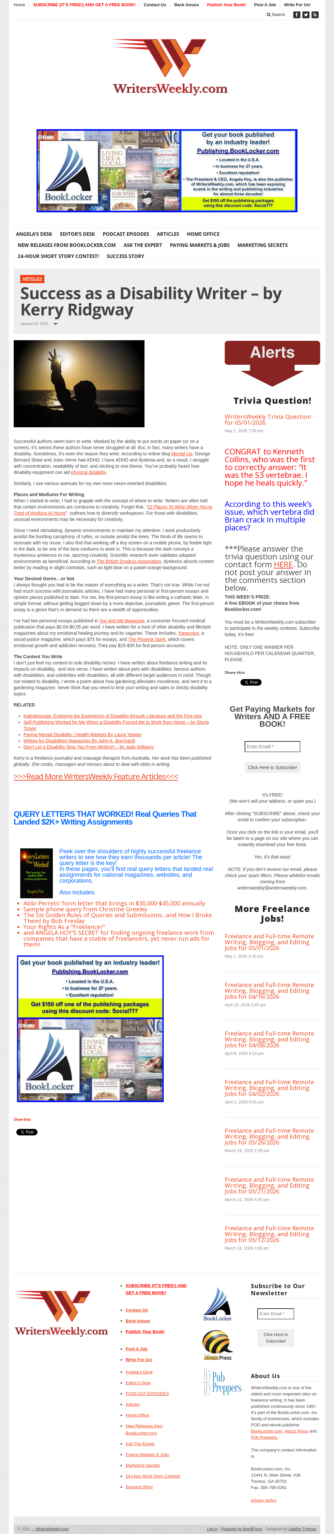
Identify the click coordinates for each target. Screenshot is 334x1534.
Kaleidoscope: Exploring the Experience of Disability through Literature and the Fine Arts (112, 716)
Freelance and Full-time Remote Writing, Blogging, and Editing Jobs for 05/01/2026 (269, 942)
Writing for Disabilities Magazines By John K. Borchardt (79, 740)
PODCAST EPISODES (126, 234)
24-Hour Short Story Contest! (58, 256)
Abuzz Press (296, 1431)
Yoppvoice (188, 633)
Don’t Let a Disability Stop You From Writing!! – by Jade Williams (88, 747)
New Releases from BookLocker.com (67, 245)
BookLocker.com (266, 1431)
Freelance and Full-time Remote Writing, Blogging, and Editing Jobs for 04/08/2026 (269, 1039)
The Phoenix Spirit (146, 639)
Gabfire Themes (302, 1529)
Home (19, 4)
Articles (168, 234)
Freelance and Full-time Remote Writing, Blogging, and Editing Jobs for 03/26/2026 (269, 1136)
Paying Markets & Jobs (200, 245)
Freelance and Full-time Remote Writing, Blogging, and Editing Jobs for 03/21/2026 (269, 1185)
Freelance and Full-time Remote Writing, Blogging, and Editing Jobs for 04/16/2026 (269, 990)
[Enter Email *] (272, 746)
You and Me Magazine (121, 620)
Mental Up (182, 453)
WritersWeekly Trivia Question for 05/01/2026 (268, 419)
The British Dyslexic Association (129, 561)
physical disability (88, 472)
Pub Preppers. (264, 1437)
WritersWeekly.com (51, 1529)
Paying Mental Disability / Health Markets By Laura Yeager (82, 734)
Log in (212, 1529)
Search (276, 14)
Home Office (203, 234)
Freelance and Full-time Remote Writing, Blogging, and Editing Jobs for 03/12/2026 (269, 1234)
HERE (283, 564)
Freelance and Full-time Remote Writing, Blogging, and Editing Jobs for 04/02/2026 (269, 1088)
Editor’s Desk (77, 234)
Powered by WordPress (241, 1529)
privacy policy (263, 1500)
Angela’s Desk (34, 234)
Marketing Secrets (262, 245)
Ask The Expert (143, 245)
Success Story (125, 256)
